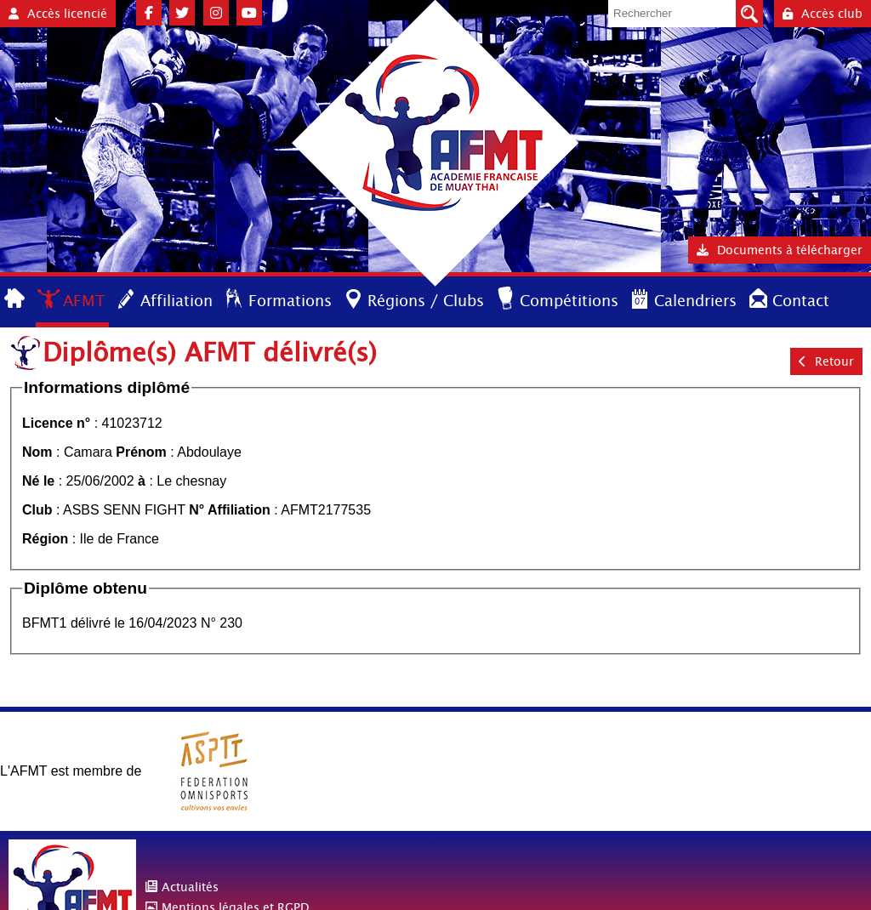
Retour (826, 361)
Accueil (15, 299)
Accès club (822, 13)
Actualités (190, 887)
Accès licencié (58, 13)
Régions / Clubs (425, 301)
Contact (800, 301)
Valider (749, 13)
